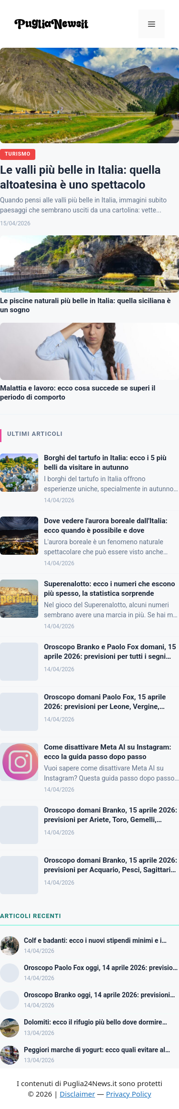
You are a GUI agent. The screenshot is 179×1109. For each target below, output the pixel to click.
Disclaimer (77, 1093)
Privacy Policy (128, 1093)
